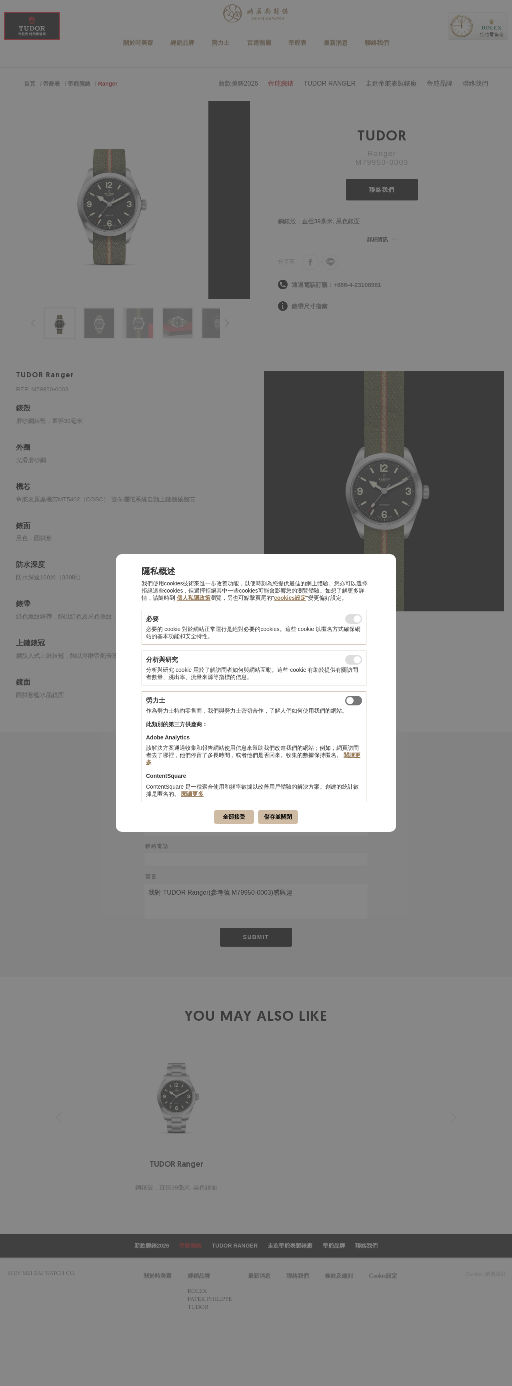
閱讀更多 (192, 794)
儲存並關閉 (278, 816)
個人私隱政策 (193, 598)
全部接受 (234, 816)
